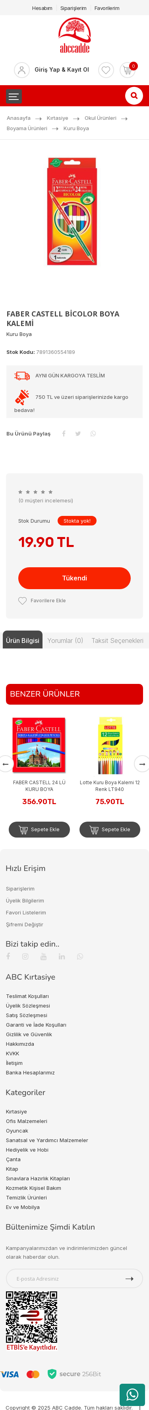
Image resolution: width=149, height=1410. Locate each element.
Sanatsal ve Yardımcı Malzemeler (47, 1140)
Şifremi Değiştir (24, 924)
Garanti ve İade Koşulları (36, 1024)
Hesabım (42, 8)
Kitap (12, 1169)
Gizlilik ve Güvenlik (29, 1034)
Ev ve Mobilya (23, 1207)
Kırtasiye (57, 118)
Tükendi (74, 578)
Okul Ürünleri (100, 118)
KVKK (12, 1053)
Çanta (13, 1159)
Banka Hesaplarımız (30, 1072)
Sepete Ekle (39, 830)
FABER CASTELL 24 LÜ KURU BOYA (39, 785)
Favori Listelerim (26, 912)
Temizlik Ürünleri (26, 1197)
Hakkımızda (20, 1044)
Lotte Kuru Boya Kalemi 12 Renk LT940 (110, 785)
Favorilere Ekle (42, 600)
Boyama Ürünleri (27, 128)
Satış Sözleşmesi (26, 1015)
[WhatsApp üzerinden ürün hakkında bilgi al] (132, 1395)
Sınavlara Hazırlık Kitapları (38, 1178)
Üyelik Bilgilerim (25, 900)
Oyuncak (17, 1130)
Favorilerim (107, 8)
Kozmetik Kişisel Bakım (33, 1188)
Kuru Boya (76, 128)
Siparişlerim (73, 8)
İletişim (14, 1063)
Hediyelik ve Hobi (27, 1149)
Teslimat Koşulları (27, 996)
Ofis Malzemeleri (26, 1121)
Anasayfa (19, 118)
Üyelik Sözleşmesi (28, 1005)
